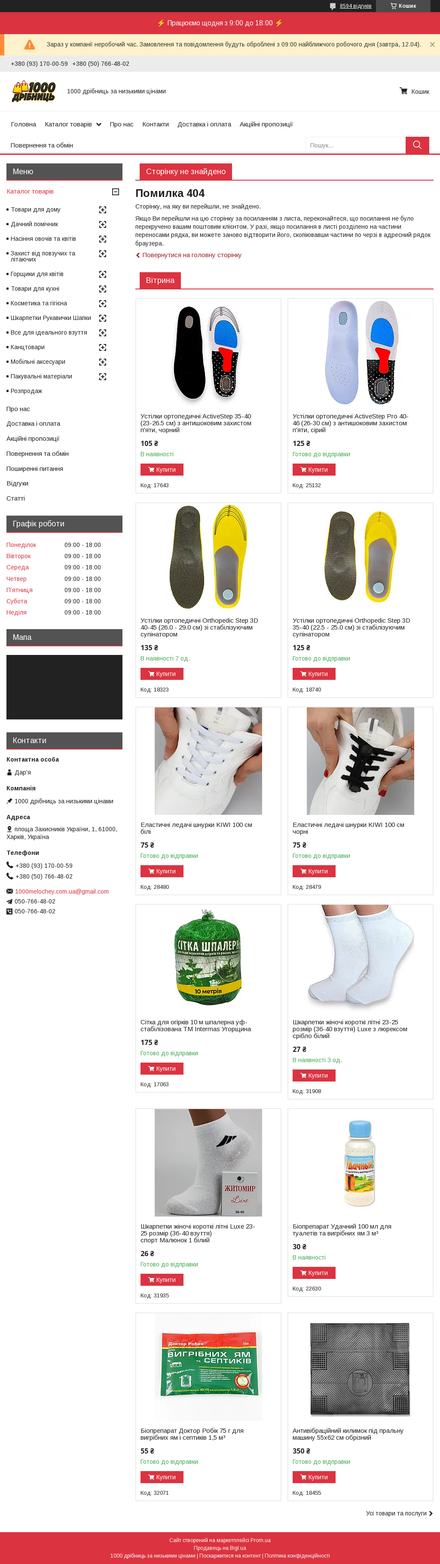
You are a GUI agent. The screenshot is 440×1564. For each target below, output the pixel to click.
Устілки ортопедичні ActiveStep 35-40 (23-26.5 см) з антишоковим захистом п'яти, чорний (196, 423)
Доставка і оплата (204, 124)
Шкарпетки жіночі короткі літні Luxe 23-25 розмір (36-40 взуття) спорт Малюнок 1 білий (198, 1233)
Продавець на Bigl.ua (220, 1548)
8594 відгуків (356, 6)
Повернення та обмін (42, 145)
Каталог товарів (68, 124)
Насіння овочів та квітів (43, 238)
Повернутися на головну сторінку (192, 254)
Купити (166, 469)
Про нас (122, 124)
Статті (15, 498)
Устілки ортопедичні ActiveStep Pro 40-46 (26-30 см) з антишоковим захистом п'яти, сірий (351, 423)
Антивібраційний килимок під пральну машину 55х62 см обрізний (348, 1434)
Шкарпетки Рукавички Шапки (51, 317)
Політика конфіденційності (297, 1556)
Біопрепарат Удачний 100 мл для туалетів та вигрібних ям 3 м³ (342, 1230)
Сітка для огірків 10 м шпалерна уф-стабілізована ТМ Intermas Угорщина (196, 1025)
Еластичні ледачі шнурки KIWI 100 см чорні (348, 828)
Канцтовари (28, 347)
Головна (23, 124)
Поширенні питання (34, 468)
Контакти (155, 124)
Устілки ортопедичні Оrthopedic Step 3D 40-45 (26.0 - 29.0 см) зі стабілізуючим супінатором (199, 627)
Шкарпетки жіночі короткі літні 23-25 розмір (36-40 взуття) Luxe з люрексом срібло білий (350, 1029)
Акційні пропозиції (266, 124)
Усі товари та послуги (396, 1513)
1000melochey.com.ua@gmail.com (62, 891)
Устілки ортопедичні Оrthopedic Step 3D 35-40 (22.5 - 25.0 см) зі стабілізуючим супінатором (351, 627)
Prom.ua (261, 1540)
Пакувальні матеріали (41, 376)
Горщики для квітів (37, 273)
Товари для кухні (35, 288)
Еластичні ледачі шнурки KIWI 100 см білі (196, 828)
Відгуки (17, 483)
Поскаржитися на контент (230, 1556)
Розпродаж (26, 390)
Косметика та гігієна (39, 303)
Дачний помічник (34, 224)
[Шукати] (417, 145)
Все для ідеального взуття (49, 332)
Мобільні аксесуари (38, 361)
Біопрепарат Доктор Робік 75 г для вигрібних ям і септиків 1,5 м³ (192, 1434)
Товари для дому (36, 209)
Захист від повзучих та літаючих (43, 256)
